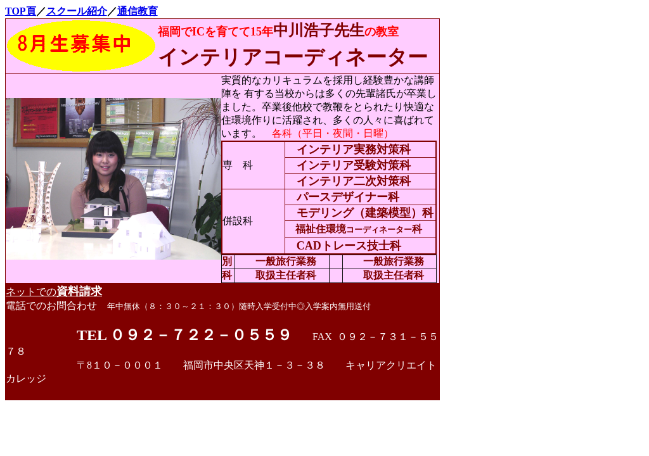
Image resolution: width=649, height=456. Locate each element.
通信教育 (137, 11)
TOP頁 (20, 11)
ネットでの (54, 291)
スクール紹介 (76, 11)
